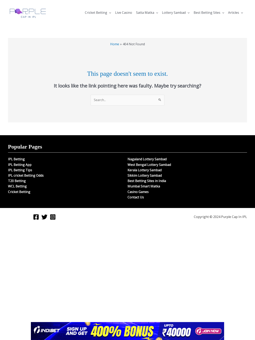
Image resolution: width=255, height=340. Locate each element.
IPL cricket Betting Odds (26, 175)
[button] (109, 13)
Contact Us (136, 197)
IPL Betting (16, 159)
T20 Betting (17, 181)
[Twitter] (44, 217)
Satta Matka (147, 13)
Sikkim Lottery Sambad (145, 175)
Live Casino (123, 12)
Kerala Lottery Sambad (145, 170)
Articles (235, 13)
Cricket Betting (98, 13)
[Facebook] (36, 217)
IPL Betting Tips (20, 170)
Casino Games (138, 192)
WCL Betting (17, 186)
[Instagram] (53, 217)
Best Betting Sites (209, 13)
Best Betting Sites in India (147, 181)
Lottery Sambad (176, 13)
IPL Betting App (19, 165)
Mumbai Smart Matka (144, 186)
